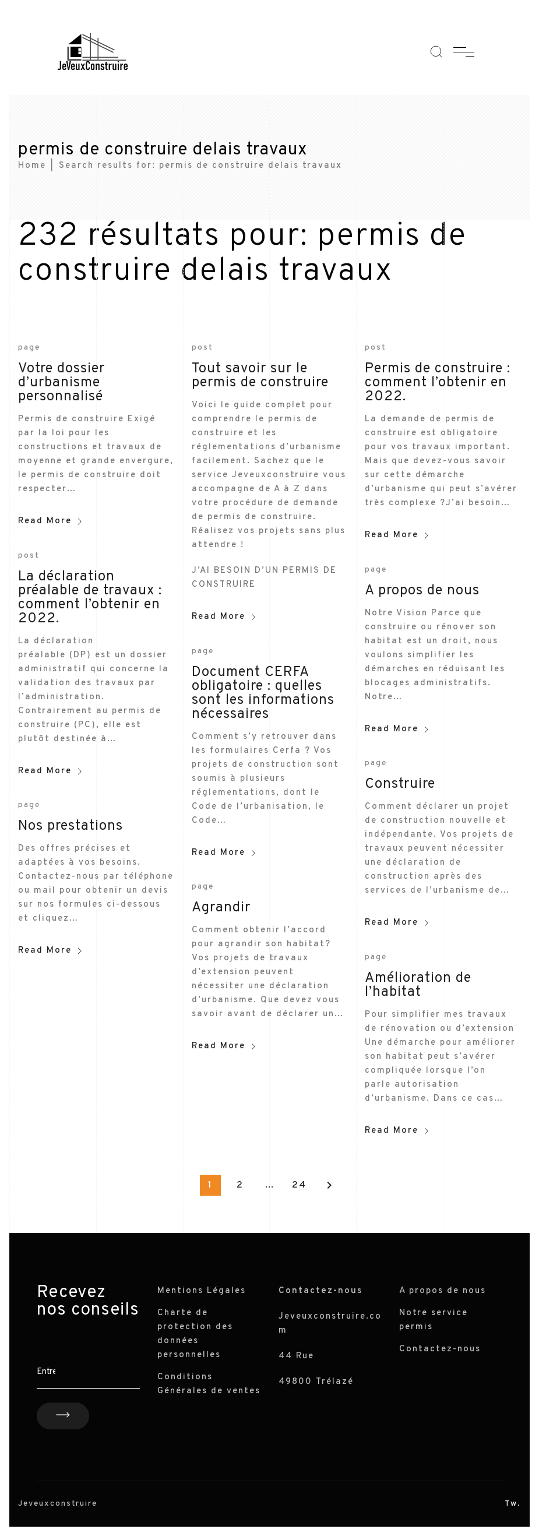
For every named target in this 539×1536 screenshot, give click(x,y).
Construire (400, 784)
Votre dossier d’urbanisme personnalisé (61, 383)
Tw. (513, 1504)
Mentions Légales (201, 1291)
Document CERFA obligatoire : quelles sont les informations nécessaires (263, 693)
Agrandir (221, 908)
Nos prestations (70, 826)
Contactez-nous (440, 1349)
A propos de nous (422, 591)
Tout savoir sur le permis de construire (260, 376)
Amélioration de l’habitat (418, 985)
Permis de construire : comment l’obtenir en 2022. (437, 383)
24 (299, 1185)
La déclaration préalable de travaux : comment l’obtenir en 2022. (90, 598)
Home (32, 165)
